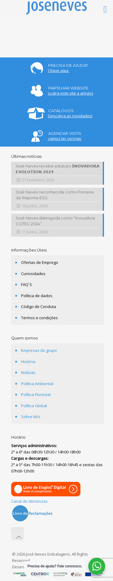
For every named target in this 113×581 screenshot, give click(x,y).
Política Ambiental (37, 383)
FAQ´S (26, 284)
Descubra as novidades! (70, 115)
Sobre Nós (30, 416)
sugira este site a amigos (70, 93)
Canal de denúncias (29, 501)
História (28, 361)
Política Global (34, 405)
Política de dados (36, 295)
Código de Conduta (38, 306)
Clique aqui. (58, 70)
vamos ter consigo (64, 138)
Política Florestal (36, 394)
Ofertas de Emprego (39, 262)
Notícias (28, 372)
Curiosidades (33, 273)
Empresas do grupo (39, 350)
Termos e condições (39, 317)
